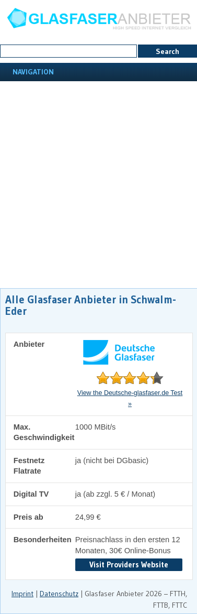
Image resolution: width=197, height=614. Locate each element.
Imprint (22, 593)
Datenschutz (59, 593)
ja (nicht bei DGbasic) (111, 460)
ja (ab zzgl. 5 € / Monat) (115, 494)
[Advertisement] (98, 184)
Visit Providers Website (128, 564)
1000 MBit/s (95, 427)
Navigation (32, 71)
